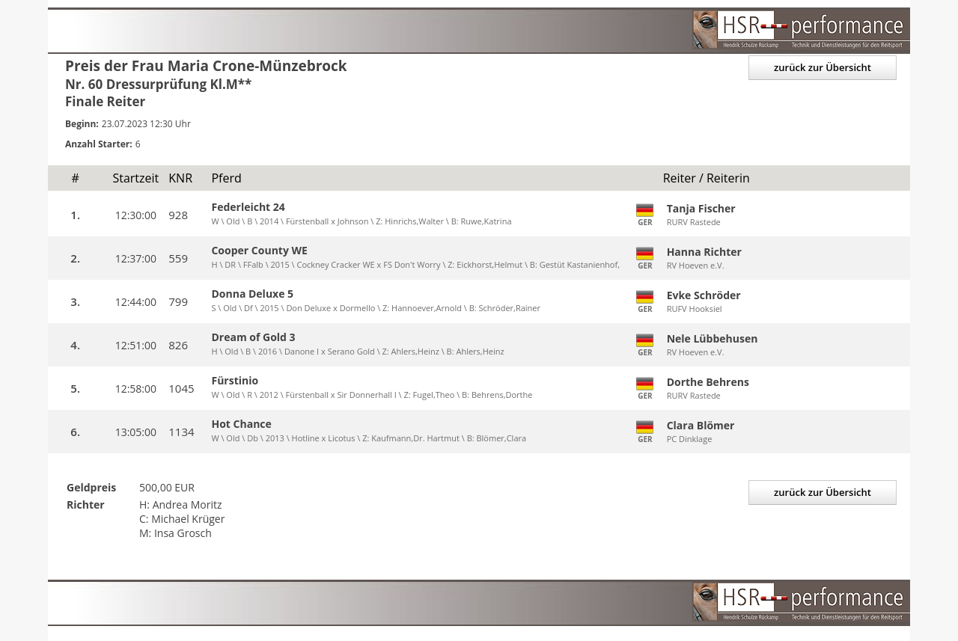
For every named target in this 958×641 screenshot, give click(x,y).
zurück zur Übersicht (822, 67)
